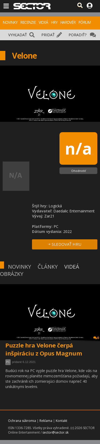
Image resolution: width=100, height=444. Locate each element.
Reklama (45, 420)
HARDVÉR (67, 22)
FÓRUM (84, 22)
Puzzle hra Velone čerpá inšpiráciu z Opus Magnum (43, 349)
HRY (54, 22)
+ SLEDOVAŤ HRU (64, 244)
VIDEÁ (43, 22)
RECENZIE (28, 22)
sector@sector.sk (55, 432)
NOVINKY (10, 22)
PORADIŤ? (77, 34)
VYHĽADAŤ (17, 34)
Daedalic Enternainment (74, 210)
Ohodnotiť (78, 171)
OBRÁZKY (11, 273)
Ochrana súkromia (22, 420)
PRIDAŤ (48, 34)
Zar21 (49, 216)
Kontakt (61, 420)
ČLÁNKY (48, 266)
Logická (55, 205)
